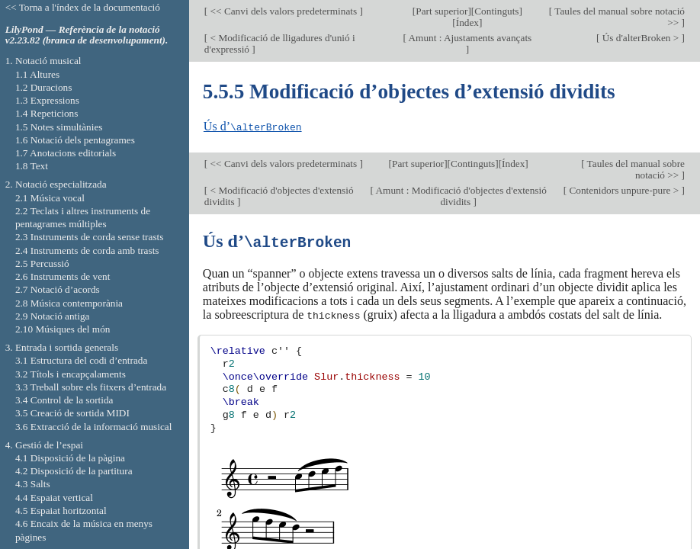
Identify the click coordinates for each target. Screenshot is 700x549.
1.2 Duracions (43, 87)
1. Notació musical (43, 60)
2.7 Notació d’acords (57, 289)
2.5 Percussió (42, 263)
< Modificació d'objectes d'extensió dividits (279, 195)
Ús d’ (253, 126)
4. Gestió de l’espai (44, 445)
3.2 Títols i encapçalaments (70, 374)
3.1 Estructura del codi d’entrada (81, 360)
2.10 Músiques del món (63, 329)
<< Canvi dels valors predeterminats (283, 11)
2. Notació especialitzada (56, 184)
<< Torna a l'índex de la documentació (82, 7)
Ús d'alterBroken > (640, 37)
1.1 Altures (37, 74)
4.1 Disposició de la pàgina (70, 458)
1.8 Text (31, 166)
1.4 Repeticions (47, 113)
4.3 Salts (32, 484)
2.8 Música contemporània (69, 303)
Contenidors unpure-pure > (624, 189)
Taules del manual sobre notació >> (618, 16)
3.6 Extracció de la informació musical (93, 426)
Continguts (496, 11)
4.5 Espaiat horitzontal (61, 510)
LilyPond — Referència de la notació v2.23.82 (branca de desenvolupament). (87, 35)
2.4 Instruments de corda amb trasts (87, 250)
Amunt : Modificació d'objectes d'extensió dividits (460, 195)
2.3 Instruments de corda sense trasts (89, 236)
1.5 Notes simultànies (59, 127)
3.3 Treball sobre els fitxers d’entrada (90, 387)
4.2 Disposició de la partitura (74, 471)
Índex (467, 22)
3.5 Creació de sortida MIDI (72, 413)
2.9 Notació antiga (52, 316)
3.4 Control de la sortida (64, 400)
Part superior (441, 11)
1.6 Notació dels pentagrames (75, 140)
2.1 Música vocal (50, 198)
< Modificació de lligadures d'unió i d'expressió (279, 43)
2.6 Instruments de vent (63, 276)
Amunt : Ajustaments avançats (468, 37)
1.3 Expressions (47, 100)
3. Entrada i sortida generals (61, 347)
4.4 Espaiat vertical (54, 497)
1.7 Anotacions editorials (65, 153)
